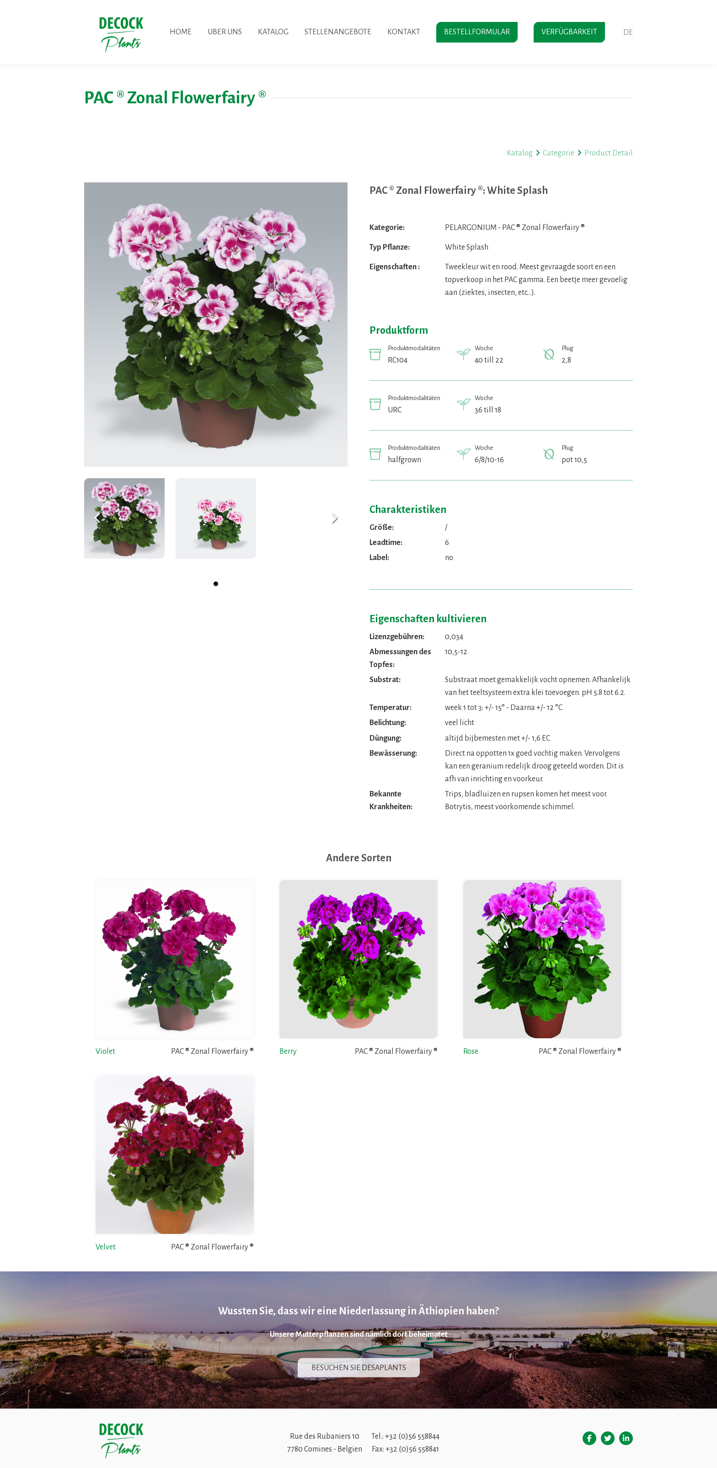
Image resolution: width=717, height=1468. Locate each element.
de (628, 32)
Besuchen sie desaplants (358, 1368)
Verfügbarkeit (569, 32)
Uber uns (225, 32)
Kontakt (403, 32)
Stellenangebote (338, 32)
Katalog (273, 32)
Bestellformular (477, 32)
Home (181, 32)
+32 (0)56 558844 (412, 1436)
